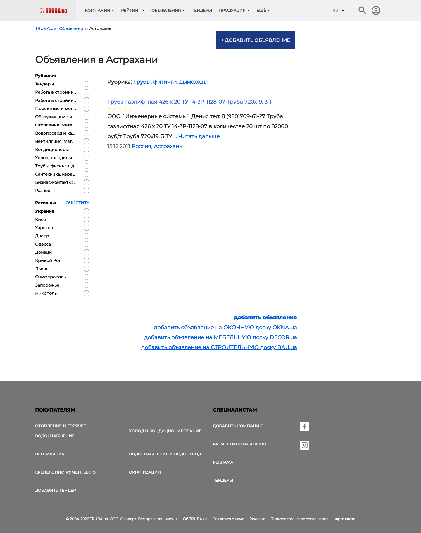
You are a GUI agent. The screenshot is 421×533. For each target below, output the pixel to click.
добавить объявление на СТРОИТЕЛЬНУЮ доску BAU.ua (219, 347)
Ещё (261, 10)
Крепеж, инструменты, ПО (65, 472)
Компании (97, 10)
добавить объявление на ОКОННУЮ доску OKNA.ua (225, 327)
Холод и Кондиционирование (165, 431)
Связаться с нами (228, 519)
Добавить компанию (238, 426)
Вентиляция (50, 454)
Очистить (77, 202)
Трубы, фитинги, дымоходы (170, 82)
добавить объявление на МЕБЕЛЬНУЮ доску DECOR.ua (220, 337)
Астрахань (168, 146)
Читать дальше (199, 136)
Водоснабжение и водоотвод (165, 454)
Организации (145, 472)
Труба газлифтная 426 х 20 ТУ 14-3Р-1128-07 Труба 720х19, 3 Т (189, 102)
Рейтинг (131, 10)
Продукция (232, 10)
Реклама (223, 462)
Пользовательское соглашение (299, 519)
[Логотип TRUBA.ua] (58, 10)
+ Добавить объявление (255, 40)
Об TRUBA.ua (195, 519)
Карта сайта (344, 519)
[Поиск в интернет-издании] (362, 10)
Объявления (166, 10)
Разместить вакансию (239, 444)
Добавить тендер (55, 490)
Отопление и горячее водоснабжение (60, 431)
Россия (141, 146)
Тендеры (202, 10)
